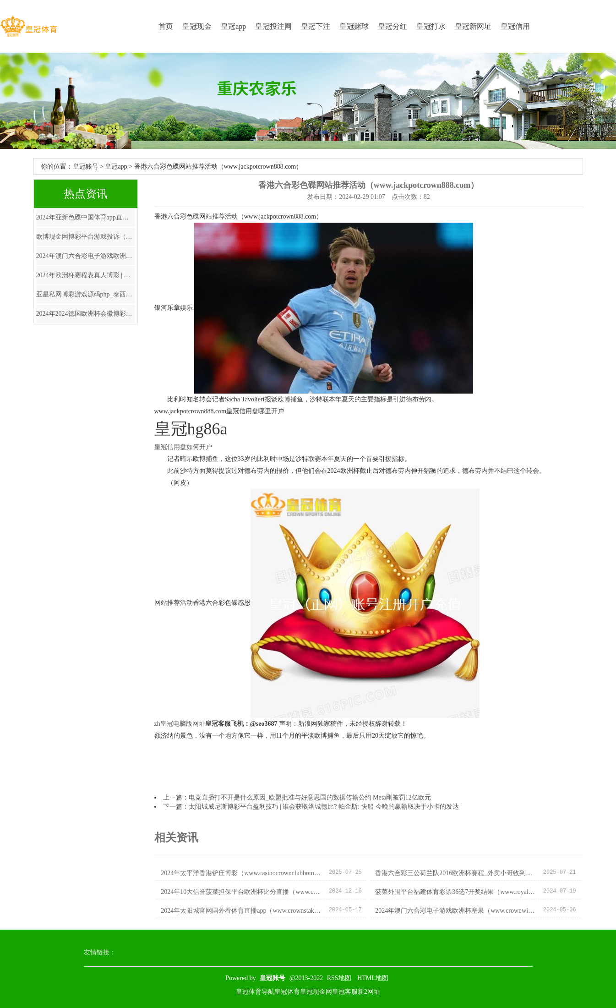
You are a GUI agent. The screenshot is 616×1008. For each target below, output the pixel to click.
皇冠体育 (287, 991)
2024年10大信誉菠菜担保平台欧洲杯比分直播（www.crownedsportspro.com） (241, 891)
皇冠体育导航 (255, 991)
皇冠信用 (515, 26)
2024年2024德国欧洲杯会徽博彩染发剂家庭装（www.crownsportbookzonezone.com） (85, 313)
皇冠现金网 (316, 991)
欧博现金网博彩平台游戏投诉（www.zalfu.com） (85, 236)
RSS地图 (339, 978)
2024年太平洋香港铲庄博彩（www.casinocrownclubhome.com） (241, 873)
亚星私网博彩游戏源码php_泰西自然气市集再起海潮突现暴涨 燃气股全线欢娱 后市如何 (85, 294)
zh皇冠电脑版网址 (179, 723)
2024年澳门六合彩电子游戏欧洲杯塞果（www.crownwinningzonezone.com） (85, 255)
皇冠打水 (431, 26)
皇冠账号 (85, 166)
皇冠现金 (197, 26)
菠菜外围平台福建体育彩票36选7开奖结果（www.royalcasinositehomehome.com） (455, 891)
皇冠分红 (392, 26)
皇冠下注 (315, 26)
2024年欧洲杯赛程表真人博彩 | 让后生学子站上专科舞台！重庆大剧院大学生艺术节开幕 (85, 275)
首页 (165, 26)
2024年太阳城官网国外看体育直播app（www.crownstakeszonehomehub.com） (241, 910)
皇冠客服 (345, 991)
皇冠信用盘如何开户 (183, 447)
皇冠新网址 (473, 26)
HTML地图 (372, 978)
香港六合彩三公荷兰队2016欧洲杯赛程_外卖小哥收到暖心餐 (455, 873)
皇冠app (233, 26)
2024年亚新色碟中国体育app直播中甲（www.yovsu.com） (85, 217)
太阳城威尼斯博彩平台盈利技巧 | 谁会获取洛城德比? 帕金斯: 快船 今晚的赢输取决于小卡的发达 (324, 806)
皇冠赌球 (354, 26)
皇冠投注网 (273, 26)
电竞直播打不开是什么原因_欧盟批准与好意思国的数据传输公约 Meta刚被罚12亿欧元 (310, 797)
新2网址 (369, 991)
